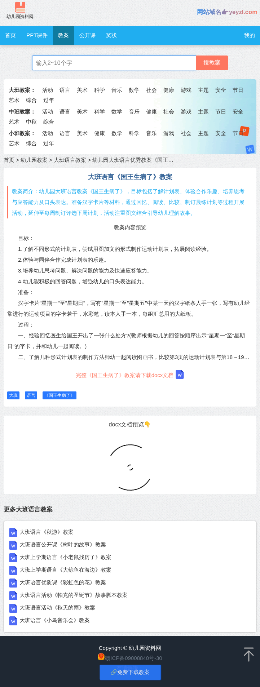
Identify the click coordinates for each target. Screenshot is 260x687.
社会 (151, 90)
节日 (238, 90)
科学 (99, 90)
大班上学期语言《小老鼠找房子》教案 (65, 557)
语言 (65, 90)
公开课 (87, 35)
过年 (48, 100)
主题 (203, 90)
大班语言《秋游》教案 (46, 532)
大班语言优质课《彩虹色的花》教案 (62, 582)
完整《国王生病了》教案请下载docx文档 (130, 374)
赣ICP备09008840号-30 (133, 658)
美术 (82, 90)
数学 (134, 90)
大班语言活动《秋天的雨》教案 (57, 607)
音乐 (116, 90)
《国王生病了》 (59, 395)
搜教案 (212, 62)
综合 (31, 100)
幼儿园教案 (34, 160)
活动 (47, 90)
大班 (13, 395)
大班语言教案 (70, 160)
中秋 (31, 122)
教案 (63, 35)
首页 (10, 35)
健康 (168, 90)
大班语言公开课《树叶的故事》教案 (62, 544)
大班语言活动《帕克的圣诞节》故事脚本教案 (73, 595)
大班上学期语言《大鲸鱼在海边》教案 (65, 570)
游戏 (186, 90)
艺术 (14, 100)
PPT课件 (37, 35)
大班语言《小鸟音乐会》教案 (54, 620)
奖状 (111, 35)
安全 (220, 90)
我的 (249, 35)
